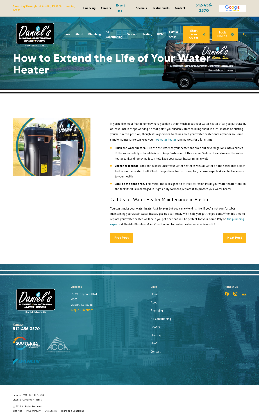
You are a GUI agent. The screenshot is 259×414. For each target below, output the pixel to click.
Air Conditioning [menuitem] (114, 34)
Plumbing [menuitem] (94, 34)
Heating (156, 335)
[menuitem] (17, 411)
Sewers (155, 327)
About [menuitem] (79, 34)
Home (154, 294)
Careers (106, 8)
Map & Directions (82, 310)
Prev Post (121, 238)
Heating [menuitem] (147, 34)
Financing (89, 8)
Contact (180, 8)
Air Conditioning (161, 319)
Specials (141, 8)
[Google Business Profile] (244, 294)
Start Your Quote (197, 34)
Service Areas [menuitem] (173, 34)
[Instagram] (235, 294)
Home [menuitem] (66, 34)
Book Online (225, 34)
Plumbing (157, 310)
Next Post (234, 238)
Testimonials (161, 8)
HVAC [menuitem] (160, 34)
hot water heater (165, 139)
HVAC (154, 343)
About (154, 302)
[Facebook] (227, 294)
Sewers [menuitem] (132, 34)
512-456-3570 (26, 328)
